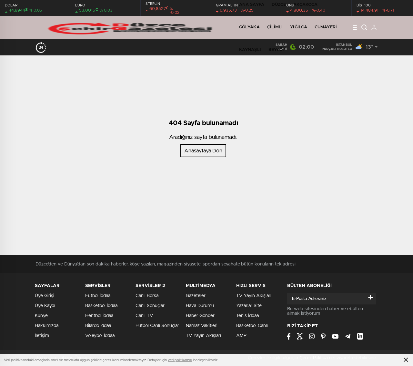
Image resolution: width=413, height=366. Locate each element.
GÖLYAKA (249, 27)
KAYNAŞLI (250, 50)
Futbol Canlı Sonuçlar (157, 325)
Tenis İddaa (247, 315)
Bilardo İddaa (98, 325)
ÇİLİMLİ (275, 27)
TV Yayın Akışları (203, 335)
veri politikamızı (180, 360)
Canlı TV (144, 315)
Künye (41, 315)
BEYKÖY (277, 50)
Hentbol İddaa (99, 315)
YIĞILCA (298, 27)
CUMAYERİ (326, 27)
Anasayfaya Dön (203, 150)
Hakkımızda (46, 325)
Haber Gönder (200, 315)
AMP (241, 335)
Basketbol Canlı (252, 325)
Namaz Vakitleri (201, 325)
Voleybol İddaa (100, 335)
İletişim (42, 335)
